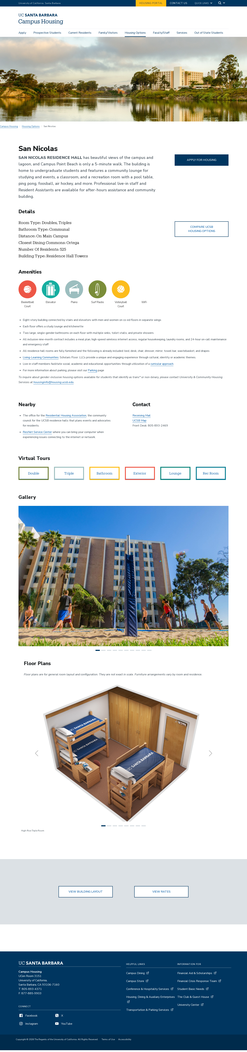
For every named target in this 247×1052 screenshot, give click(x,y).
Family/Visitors (108, 33)
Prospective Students (47, 33)
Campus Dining (135, 975)
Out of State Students (208, 33)
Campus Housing (9, 128)
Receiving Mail (141, 417)
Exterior (139, 475)
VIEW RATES (161, 894)
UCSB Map (139, 423)
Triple (69, 475)
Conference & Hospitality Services (147, 991)
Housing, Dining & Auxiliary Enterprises (150, 999)
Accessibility (124, 1041)
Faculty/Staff (161, 33)
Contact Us (178, 3)
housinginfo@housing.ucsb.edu (53, 384)
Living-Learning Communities (41, 359)
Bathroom (104, 475)
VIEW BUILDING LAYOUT (86, 894)
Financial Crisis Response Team (197, 983)
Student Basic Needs (190, 991)
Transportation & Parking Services (147, 1012)
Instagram (28, 1026)
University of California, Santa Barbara (39, 3)
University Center (188, 1007)
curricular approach (161, 366)
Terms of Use (108, 1041)
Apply (22, 33)
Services (182, 33)
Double (33, 475)
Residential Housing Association (66, 417)
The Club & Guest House (193, 999)
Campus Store (135, 983)
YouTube (63, 1026)
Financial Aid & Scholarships (194, 975)
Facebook (28, 1018)
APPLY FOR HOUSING (201, 162)
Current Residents (79, 33)
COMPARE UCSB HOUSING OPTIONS (201, 231)
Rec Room (211, 475)
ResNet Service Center (37, 434)
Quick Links (202, 3)
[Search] (222, 3)
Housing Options (135, 33)
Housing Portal (151, 3)
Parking (92, 372)
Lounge (175, 475)
